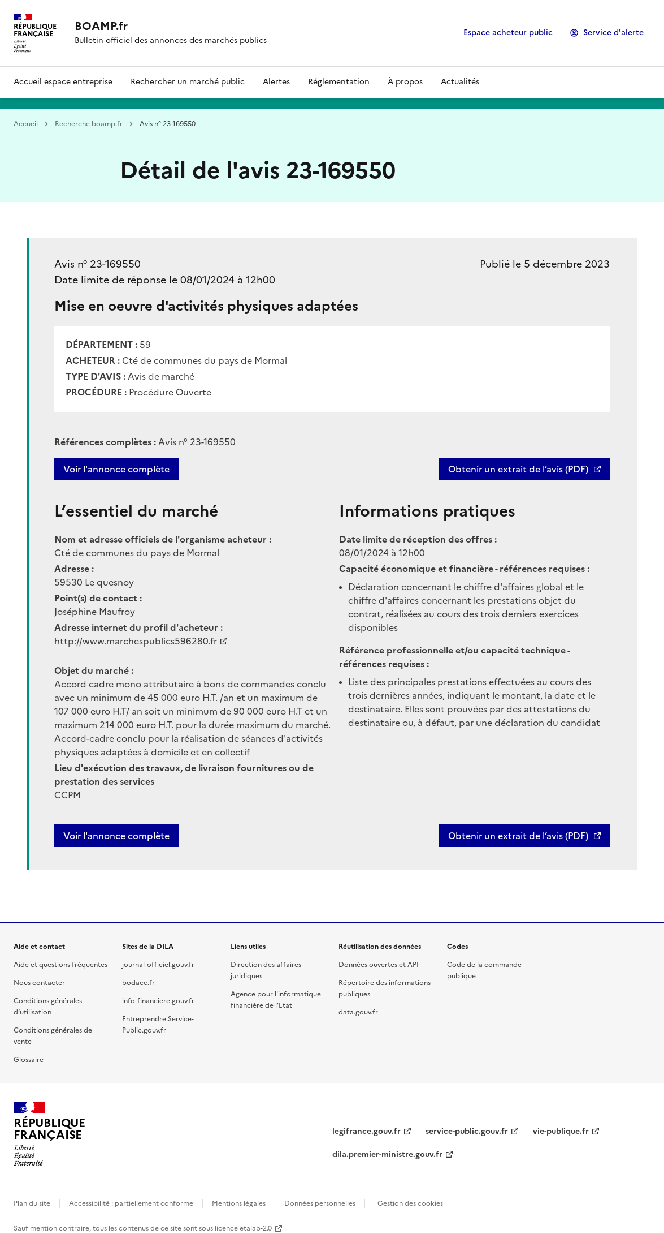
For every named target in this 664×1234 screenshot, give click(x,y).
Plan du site (32, 1203)
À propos (405, 82)
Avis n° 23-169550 (97, 264)
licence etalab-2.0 (243, 1228)
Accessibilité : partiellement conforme (131, 1203)
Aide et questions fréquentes (60, 965)
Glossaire (29, 1060)
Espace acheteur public (508, 32)
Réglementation (339, 82)
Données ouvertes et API (378, 965)
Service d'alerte (613, 32)
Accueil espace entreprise (63, 82)
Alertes (276, 82)
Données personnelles (319, 1203)
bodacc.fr (138, 983)
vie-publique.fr (561, 1131)
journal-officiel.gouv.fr (158, 965)
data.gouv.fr (358, 1012)
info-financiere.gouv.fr (158, 1001)
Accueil (26, 124)
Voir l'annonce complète (116, 469)
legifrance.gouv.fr (366, 1131)
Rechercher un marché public (188, 82)
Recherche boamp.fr (89, 124)
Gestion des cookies (410, 1203)
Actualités (460, 82)
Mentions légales (239, 1203)
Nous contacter (39, 983)
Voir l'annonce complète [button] (116, 835)
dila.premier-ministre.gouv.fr (387, 1154)
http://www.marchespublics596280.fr (135, 641)
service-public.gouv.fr (467, 1131)
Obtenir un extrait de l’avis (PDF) (518, 469)
